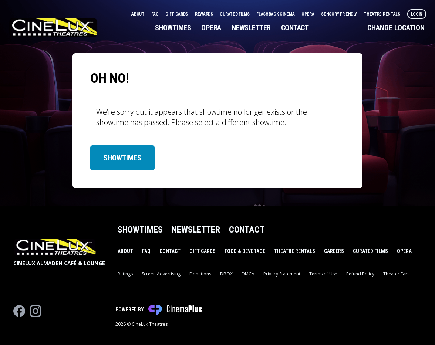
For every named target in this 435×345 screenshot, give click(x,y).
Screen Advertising (161, 274)
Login (417, 14)
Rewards (204, 14)
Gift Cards (177, 14)
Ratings (125, 274)
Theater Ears (396, 274)
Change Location (396, 27)
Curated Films (235, 14)
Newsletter (251, 27)
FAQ (155, 14)
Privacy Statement (281, 274)
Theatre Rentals (382, 14)
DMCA (248, 274)
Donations (200, 274)
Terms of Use (323, 274)
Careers (334, 251)
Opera (308, 14)
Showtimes (173, 27)
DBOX (226, 274)
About (138, 14)
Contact (295, 27)
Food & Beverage (245, 251)
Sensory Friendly (339, 14)
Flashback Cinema (276, 14)
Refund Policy (360, 274)
